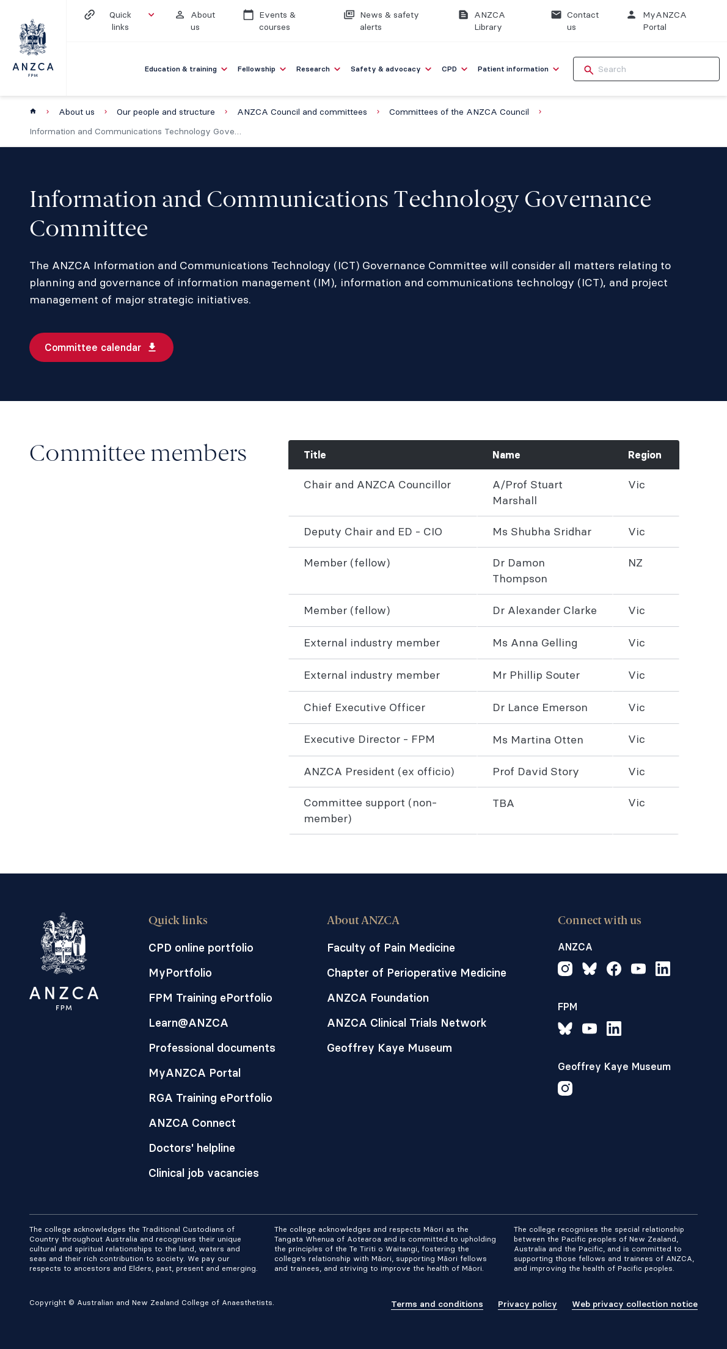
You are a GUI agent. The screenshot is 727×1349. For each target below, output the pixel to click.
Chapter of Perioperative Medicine (416, 973)
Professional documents (212, 1048)
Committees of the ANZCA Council (459, 111)
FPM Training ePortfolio (210, 998)
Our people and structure (166, 111)
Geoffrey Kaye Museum (389, 1048)
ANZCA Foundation (378, 998)
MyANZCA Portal (194, 1073)
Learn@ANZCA (188, 1023)
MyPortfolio (180, 973)
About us (77, 111)
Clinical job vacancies (203, 1173)
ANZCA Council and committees (302, 111)
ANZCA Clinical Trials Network (407, 1023)
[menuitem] (187, 69)
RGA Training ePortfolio (210, 1098)
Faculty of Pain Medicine (391, 948)
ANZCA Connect (192, 1123)
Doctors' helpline (191, 1148)
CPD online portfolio (201, 948)
